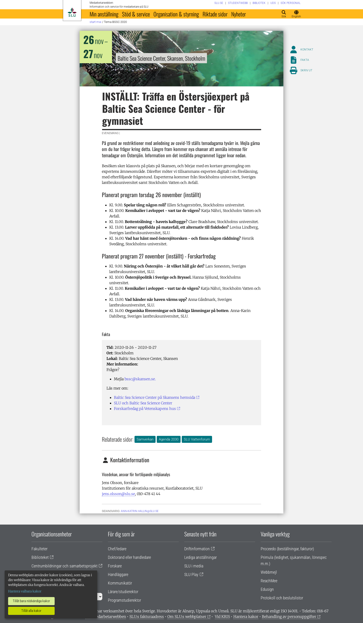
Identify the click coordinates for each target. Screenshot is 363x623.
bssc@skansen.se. (140, 379)
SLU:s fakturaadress (146, 616)
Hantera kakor (245, 616)
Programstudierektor (124, 600)
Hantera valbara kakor (24, 591)
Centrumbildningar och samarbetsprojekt (64, 565)
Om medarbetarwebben (105, 616)
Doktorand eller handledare (129, 557)
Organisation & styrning (176, 14)
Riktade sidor (215, 14)
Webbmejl (269, 572)
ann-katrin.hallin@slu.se (140, 511)
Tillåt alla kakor (31, 611)
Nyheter (238, 14)
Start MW (95, 22)
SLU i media (193, 565)
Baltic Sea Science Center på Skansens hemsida (154, 397)
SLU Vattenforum (197, 439)
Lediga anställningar (200, 557)
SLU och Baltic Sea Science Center (143, 403)
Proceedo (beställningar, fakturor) (287, 548)
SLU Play (191, 574)
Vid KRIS (222, 616)
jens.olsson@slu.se (118, 493)
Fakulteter (39, 548)
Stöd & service (136, 14)
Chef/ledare (117, 548)
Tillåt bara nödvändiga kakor (31, 601)
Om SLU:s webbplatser (186, 616)
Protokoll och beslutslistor (282, 597)
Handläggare (118, 574)
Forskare (115, 565)
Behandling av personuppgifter (289, 616)
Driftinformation (197, 548)
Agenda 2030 (168, 439)
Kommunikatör (120, 583)
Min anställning (104, 14)
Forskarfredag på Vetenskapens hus (145, 408)
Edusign (267, 589)
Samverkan (145, 439)
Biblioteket (40, 557)
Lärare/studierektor (123, 591)
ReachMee (269, 580)
